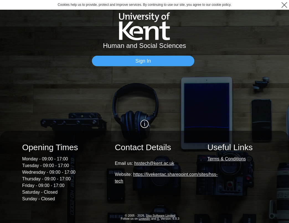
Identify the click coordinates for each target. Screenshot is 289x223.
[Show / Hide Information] (144, 124)
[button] (284, 4)
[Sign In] (143, 61)
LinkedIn (144, 218)
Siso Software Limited (160, 215)
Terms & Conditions (226, 159)
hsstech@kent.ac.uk (154, 163)
